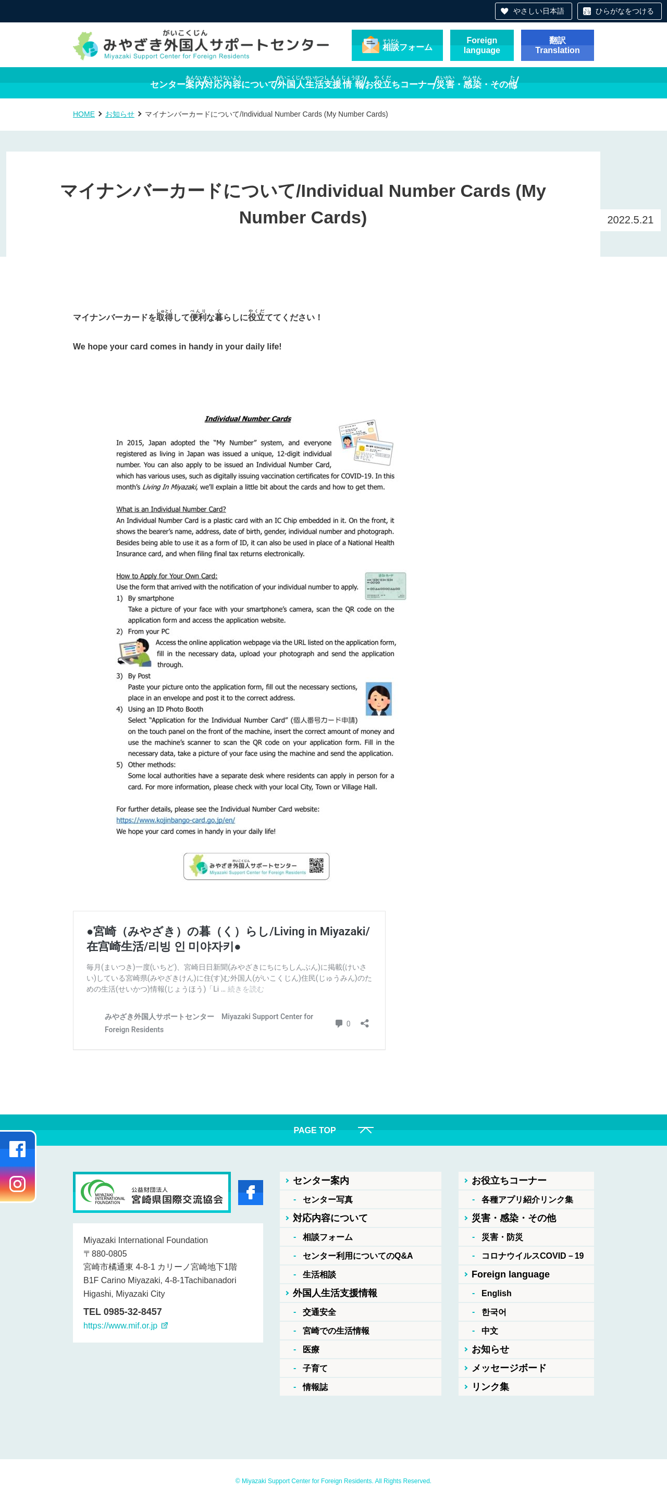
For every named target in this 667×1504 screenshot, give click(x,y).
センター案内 (321, 1180)
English (496, 1293)
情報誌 (315, 1387)
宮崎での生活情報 (336, 1330)
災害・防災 (502, 1237)
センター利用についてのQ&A (358, 1255)
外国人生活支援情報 (335, 1293)
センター (125, 83)
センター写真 (328, 1199)
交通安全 (319, 1312)
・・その (528, 83)
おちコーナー (426, 83)
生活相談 (319, 1274)
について (214, 83)
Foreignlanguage (482, 45)
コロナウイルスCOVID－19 (532, 1255)
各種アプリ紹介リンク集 (527, 1199)
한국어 (494, 1312)
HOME (84, 114)
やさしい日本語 (538, 11)
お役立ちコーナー (509, 1180)
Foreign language (511, 1274)
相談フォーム (328, 1237)
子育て (315, 1368)
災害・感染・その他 (514, 1218)
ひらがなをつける (625, 11)
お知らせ (119, 114)
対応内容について (330, 1218)
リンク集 (490, 1387)
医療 (311, 1349)
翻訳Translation (557, 45)
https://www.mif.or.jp (120, 1325)
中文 (489, 1330)
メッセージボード (509, 1368)
